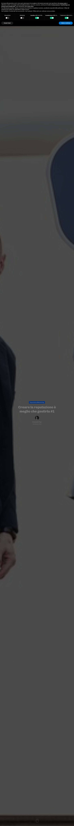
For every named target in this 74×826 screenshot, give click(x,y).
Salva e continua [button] (65, 823)
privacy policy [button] (63, 803)
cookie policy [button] (30, 806)
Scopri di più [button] (7, 823)
